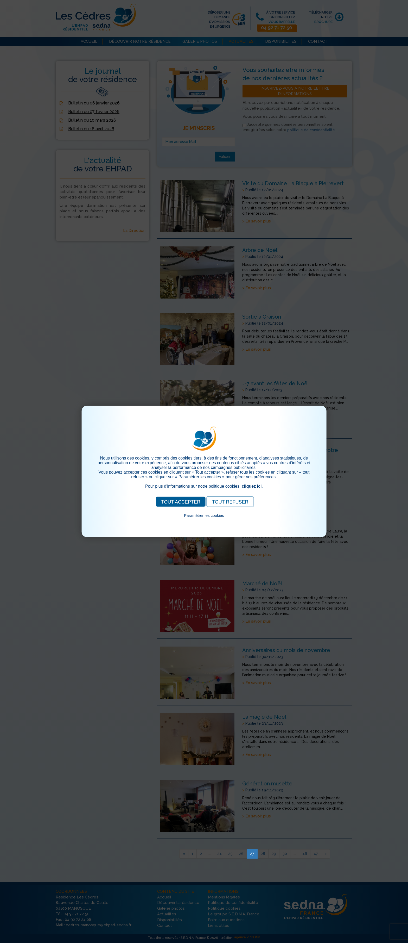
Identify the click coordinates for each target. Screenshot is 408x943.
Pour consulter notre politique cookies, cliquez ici (204, 521)
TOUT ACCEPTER (180, 502)
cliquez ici (252, 486)
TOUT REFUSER (230, 502)
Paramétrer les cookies (204, 515)
